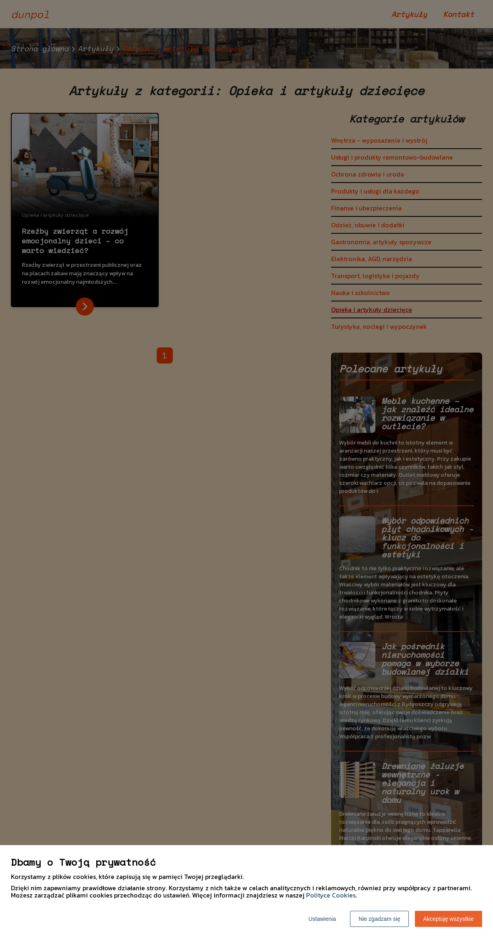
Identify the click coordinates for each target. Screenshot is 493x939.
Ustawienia (322, 919)
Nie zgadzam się (379, 919)
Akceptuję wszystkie (448, 919)
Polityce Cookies (331, 895)
